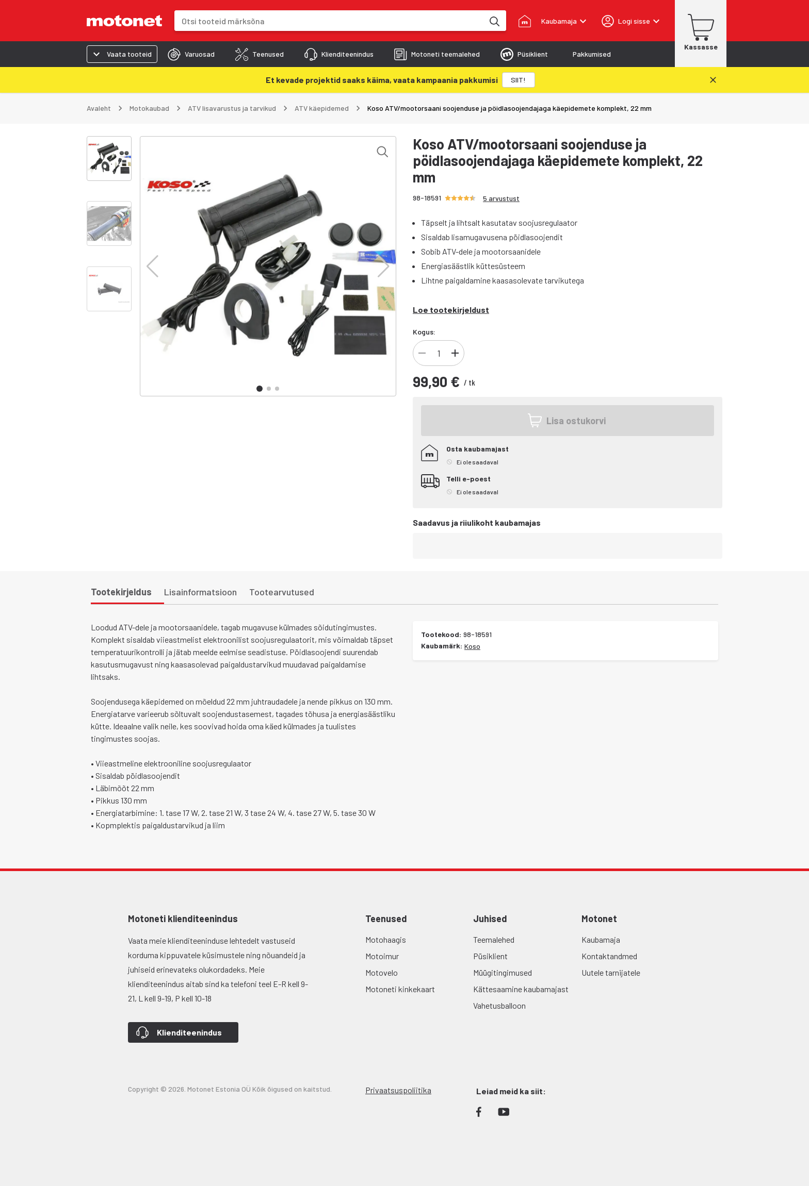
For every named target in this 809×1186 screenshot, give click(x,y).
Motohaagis (385, 939)
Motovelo (381, 972)
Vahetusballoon (499, 1005)
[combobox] (329, 21)
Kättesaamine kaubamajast (521, 989)
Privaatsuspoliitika (398, 1090)
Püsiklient (490, 956)
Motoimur (382, 956)
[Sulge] (713, 80)
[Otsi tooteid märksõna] (493, 20)
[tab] (191, 54)
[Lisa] (455, 353)
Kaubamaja (600, 939)
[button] (152, 266)
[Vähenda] (422, 353)
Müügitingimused (502, 972)
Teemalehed (493, 939)
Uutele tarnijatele (610, 972)
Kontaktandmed (609, 956)
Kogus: (424, 331)
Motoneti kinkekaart (400, 989)
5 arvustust (501, 198)
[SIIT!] (518, 80)
